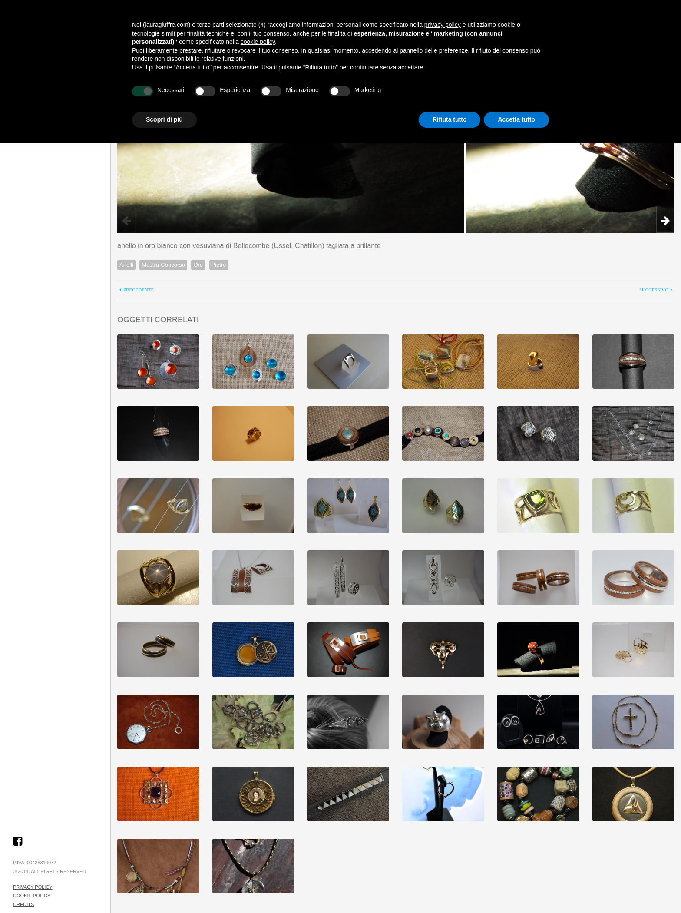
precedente (138, 290)
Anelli (126, 264)
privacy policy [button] (442, 24)
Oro (198, 264)
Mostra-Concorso (163, 264)
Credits (23, 904)
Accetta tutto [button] (516, 119)
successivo (653, 290)
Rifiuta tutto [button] (450, 119)
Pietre (219, 264)
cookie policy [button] (258, 41)
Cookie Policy (31, 895)
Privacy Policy (33, 887)
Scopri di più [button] (164, 119)
